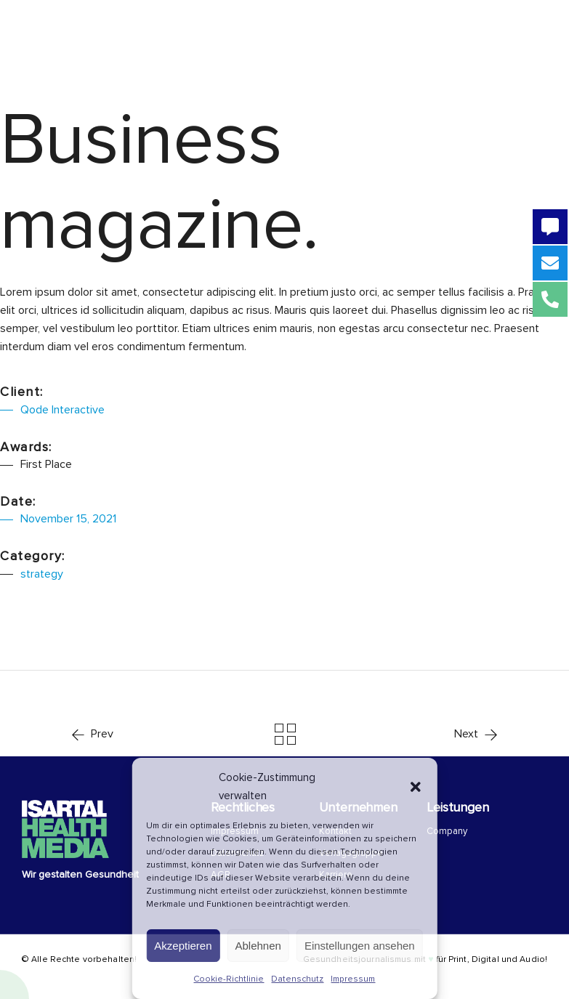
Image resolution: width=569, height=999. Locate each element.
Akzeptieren (182, 945)
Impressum (353, 979)
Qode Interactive (62, 410)
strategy (41, 574)
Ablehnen (258, 945)
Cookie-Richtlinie (228, 979)
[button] (415, 787)
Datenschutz (297, 979)
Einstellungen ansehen (359, 945)
